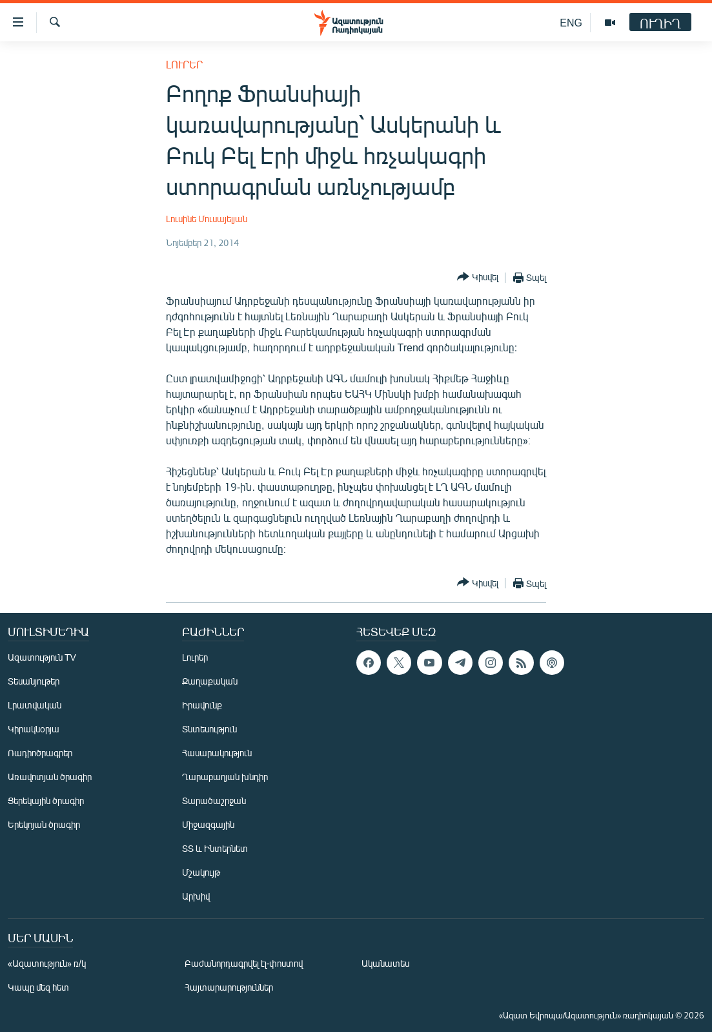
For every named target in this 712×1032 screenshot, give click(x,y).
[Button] (477, 277)
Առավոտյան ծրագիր (50, 776)
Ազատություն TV (42, 657)
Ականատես (385, 963)
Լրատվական (34, 704)
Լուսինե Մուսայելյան (206, 218)
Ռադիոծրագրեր (40, 752)
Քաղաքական (210, 681)
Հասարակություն (217, 752)
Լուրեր (184, 64)
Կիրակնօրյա (33, 728)
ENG (571, 22)
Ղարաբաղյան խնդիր (225, 776)
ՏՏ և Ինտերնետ (215, 848)
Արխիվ (196, 896)
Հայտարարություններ (229, 987)
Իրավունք (202, 704)
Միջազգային (208, 824)
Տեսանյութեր (33, 681)
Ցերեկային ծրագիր (46, 800)
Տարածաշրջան (214, 800)
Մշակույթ (201, 872)
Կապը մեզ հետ (38, 987)
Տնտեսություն (209, 728)
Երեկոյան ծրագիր (44, 824)
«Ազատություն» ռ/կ (47, 963)
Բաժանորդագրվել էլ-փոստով (244, 963)
